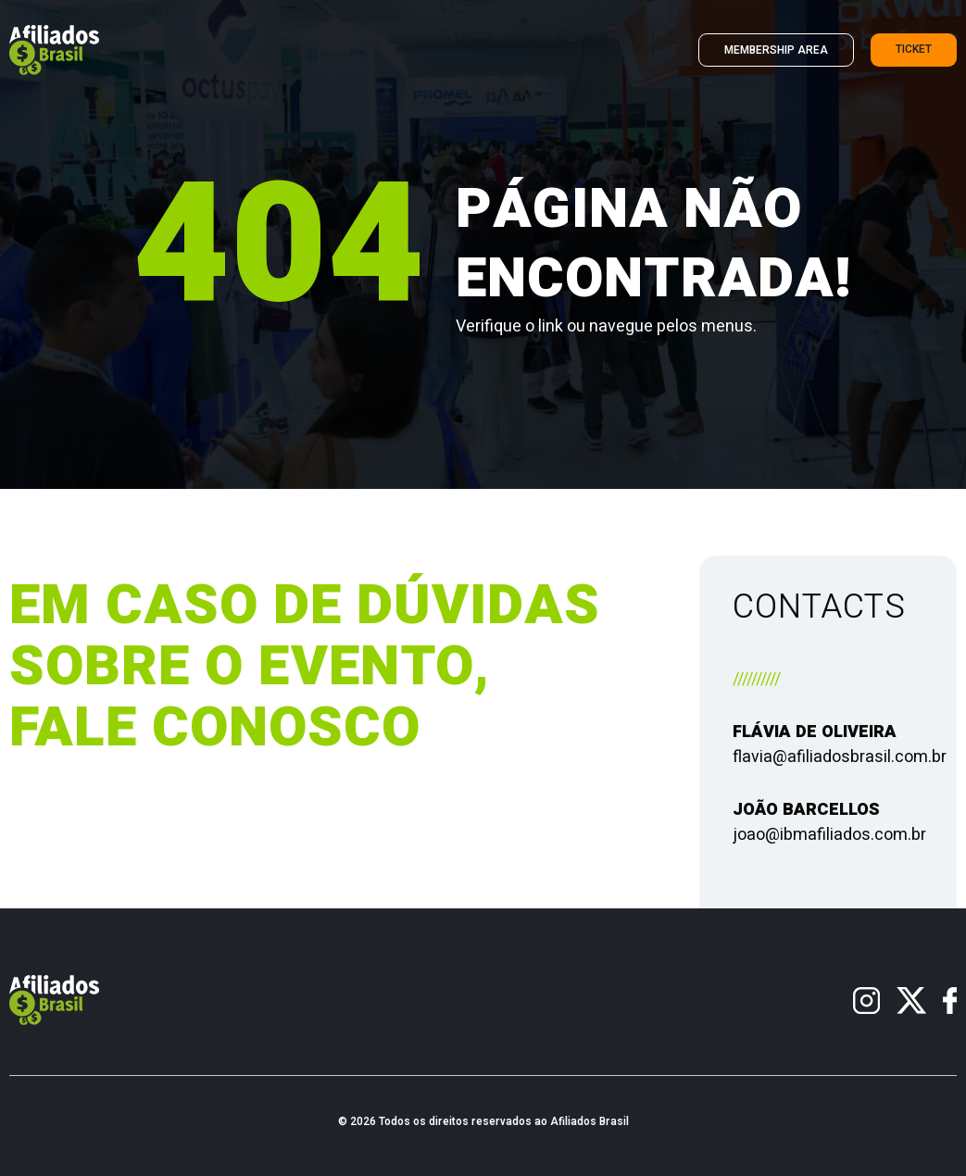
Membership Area (776, 50)
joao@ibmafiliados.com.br (829, 834)
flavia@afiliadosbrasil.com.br (840, 756)
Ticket (914, 49)
